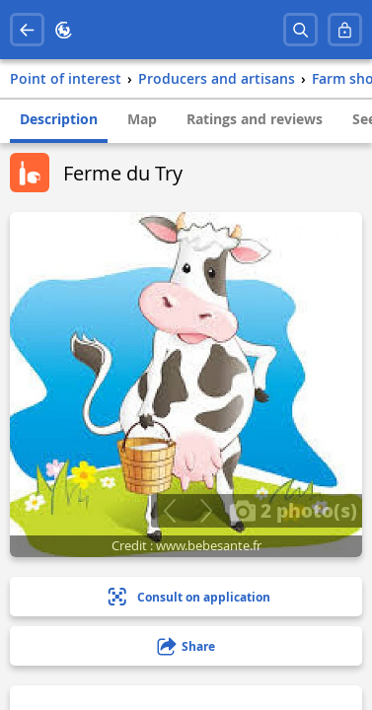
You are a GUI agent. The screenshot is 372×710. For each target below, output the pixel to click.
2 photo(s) (293, 510)
